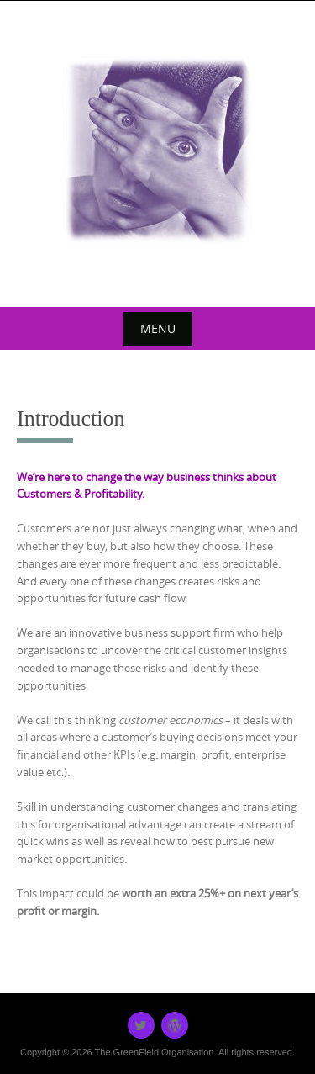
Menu (158, 328)
